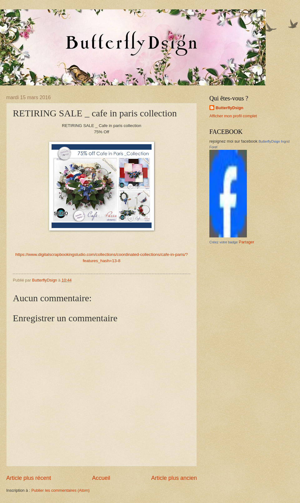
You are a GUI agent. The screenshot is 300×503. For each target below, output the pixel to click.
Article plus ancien (174, 478)
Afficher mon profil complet (233, 116)
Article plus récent (28, 478)
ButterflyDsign (229, 107)
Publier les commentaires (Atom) (60, 490)
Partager (246, 242)
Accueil (101, 478)
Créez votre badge (223, 242)
